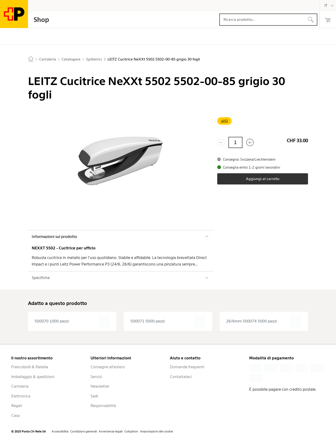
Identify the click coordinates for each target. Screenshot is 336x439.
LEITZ (224, 121)
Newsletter (100, 386)
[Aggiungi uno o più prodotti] (250, 142)
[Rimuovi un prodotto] (221, 142)
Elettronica (20, 396)
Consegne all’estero (108, 367)
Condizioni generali (83, 431)
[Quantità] (235, 142)
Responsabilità (103, 405)
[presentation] (72, 321)
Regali (16, 405)
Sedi (94, 396)
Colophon (131, 431)
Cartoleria (19, 386)
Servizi (96, 376)
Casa (15, 415)
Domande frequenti (187, 367)
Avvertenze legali (110, 431)
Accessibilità (60, 431)
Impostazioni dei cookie (156, 431)
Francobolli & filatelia (29, 367)
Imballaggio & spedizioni (32, 376)
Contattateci (181, 376)
